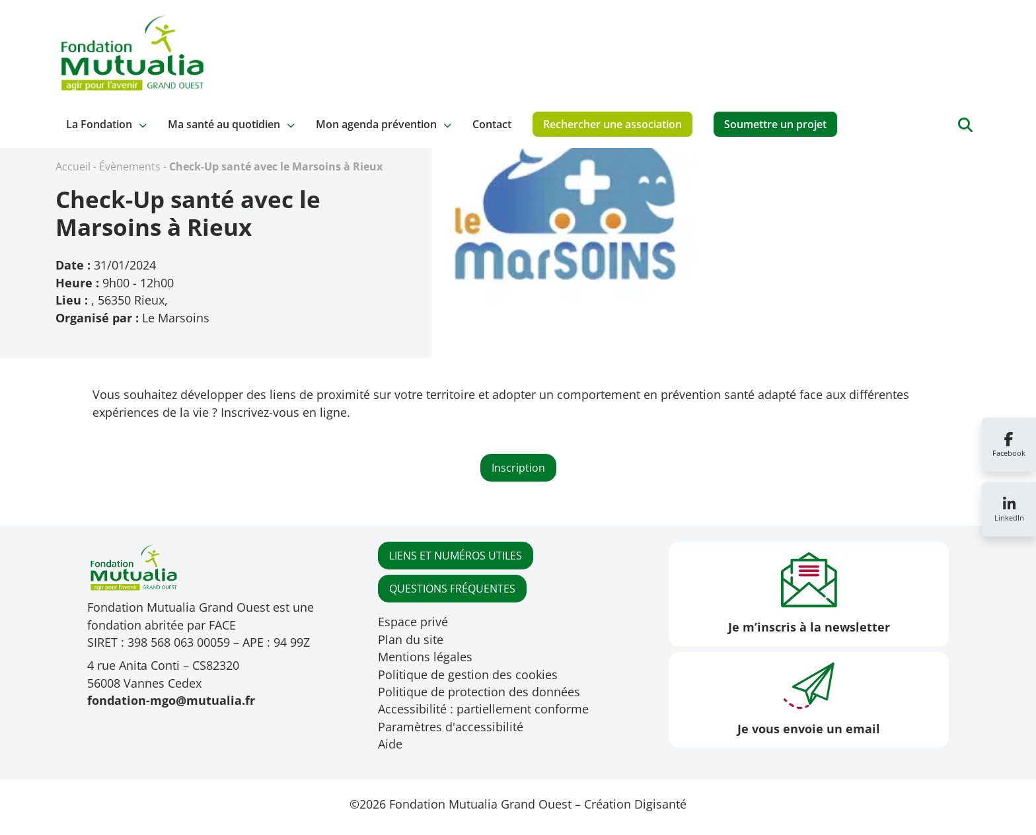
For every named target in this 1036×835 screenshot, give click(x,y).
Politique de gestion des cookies (468, 674)
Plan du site (410, 639)
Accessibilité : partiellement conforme (483, 709)
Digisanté (660, 804)
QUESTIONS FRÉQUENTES (452, 588)
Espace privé (413, 622)
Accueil (73, 166)
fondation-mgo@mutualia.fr (171, 700)
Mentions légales (425, 657)
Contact (491, 124)
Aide (390, 744)
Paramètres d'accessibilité (450, 727)
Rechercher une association (612, 124)
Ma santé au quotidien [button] (224, 124)
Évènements (130, 166)
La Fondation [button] (99, 124)
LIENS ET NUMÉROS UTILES (455, 555)
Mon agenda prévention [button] (376, 124)
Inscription (518, 467)
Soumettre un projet (775, 124)
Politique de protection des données (479, 692)
